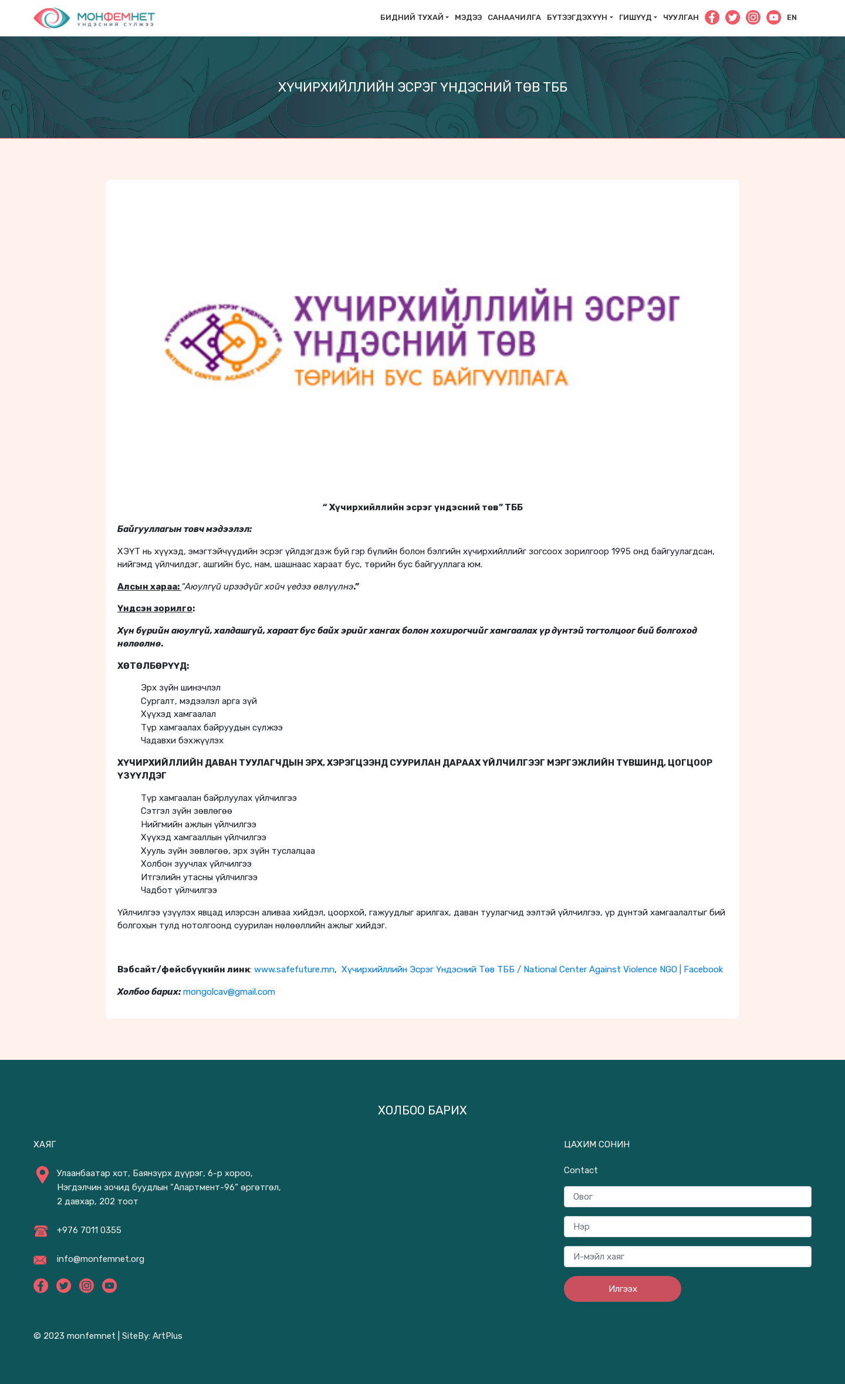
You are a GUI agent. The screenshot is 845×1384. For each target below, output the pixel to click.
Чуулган (681, 17)
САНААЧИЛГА (514, 17)
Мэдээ (468, 17)
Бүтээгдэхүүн (577, 17)
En (792, 17)
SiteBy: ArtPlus (152, 1336)
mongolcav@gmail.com (229, 991)
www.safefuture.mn (294, 969)
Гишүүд (635, 17)
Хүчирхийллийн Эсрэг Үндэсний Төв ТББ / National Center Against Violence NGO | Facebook (532, 969)
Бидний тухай (412, 17)
